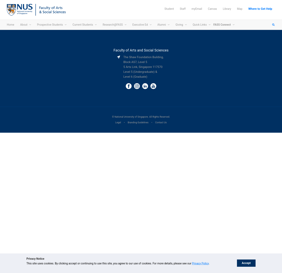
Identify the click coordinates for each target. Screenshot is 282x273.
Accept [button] (246, 263)
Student (169, 8)
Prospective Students (50, 24)
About (23, 24)
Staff (183, 8)
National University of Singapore (131, 116)
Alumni (161, 24)
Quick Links (200, 24)
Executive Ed (140, 24)
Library (227, 8)
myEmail (197, 8)
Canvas (212, 8)
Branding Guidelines (138, 122)
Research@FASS (113, 24)
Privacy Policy (200, 263)
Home (10, 24)
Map (239, 8)
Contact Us (161, 122)
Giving (179, 24)
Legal (118, 122)
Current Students (82, 24)
